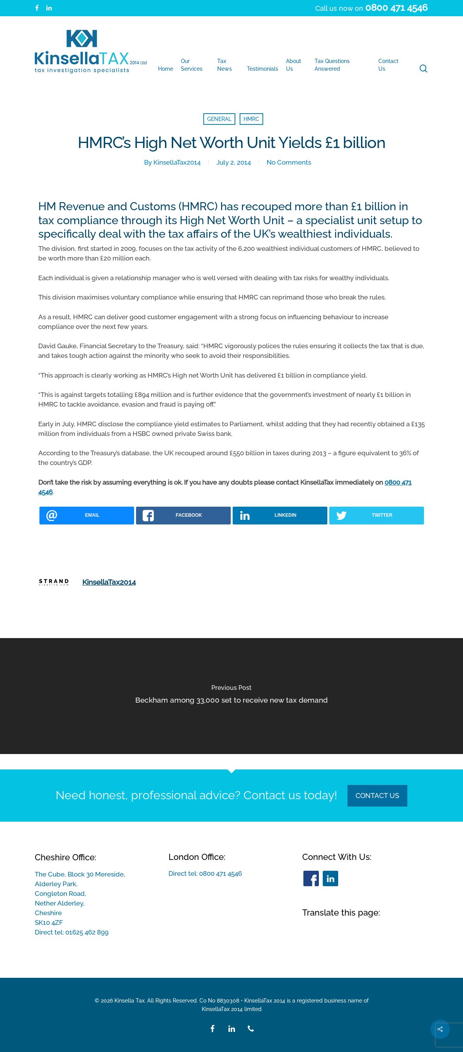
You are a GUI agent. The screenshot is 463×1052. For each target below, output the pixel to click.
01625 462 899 (87, 932)
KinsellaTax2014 (177, 162)
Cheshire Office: (65, 857)
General (219, 119)
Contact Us (377, 796)
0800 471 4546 (220, 873)
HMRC (251, 119)
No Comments (289, 162)
